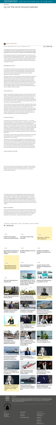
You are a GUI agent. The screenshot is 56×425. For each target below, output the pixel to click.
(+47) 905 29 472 (40, 415)
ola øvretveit (7, 223)
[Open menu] (45, 1)
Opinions (37, 1)
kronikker (36, 223)
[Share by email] (48, 46)
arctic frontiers (25, 223)
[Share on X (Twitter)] (45, 46)
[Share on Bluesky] (51, 46)
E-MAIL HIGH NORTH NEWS (24, 417)
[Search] (41, 1)
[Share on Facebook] (44, 46)
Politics (25, 1)
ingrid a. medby (14, 223)
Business (21, 1)
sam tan (31, 223)
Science (28, 1)
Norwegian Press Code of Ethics (26, 399)
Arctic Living (33, 1)
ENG (51, 1)
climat (19, 223)
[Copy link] (50, 46)
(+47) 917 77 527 (22, 415)
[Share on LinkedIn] (47, 46)
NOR (49, 1)
